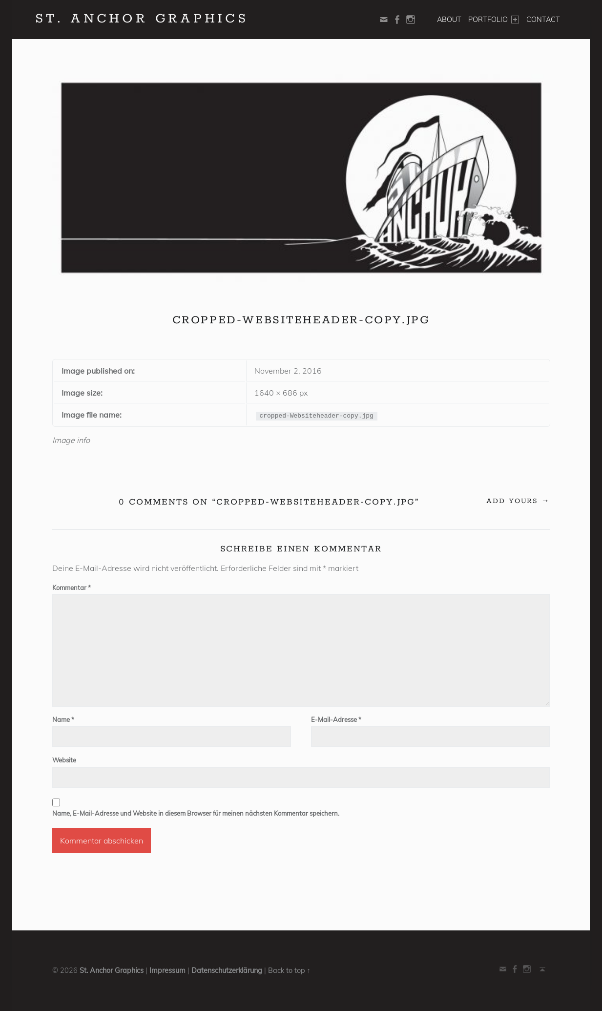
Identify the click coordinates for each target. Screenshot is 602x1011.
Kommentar (71, 587)
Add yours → (518, 501)
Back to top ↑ (289, 970)
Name (63, 719)
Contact (543, 19)
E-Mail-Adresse (336, 719)
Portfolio (493, 19)
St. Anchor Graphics (112, 970)
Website (64, 760)
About (449, 19)
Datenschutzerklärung (226, 970)
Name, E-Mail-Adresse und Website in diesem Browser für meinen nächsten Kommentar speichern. (195, 813)
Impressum (167, 970)
